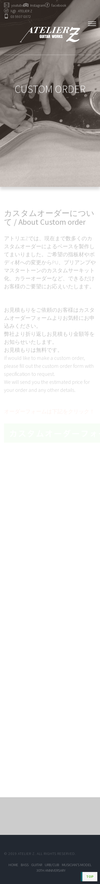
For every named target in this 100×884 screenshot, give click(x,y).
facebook (58, 5)
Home (13, 864)
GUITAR (36, 864)
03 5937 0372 (20, 16)
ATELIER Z (22, 11)
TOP (90, 876)
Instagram (37, 5)
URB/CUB (52, 864)
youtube (17, 5)
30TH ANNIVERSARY (51, 870)
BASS (25, 864)
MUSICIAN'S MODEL (76, 864)
